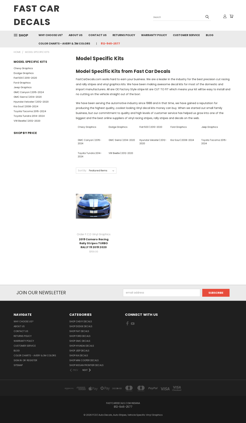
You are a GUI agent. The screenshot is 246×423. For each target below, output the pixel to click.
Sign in (18, 360)
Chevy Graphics (23, 68)
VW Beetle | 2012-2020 (27, 121)
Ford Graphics (22, 82)
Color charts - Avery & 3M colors (64, 43)
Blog (209, 35)
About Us (75, 35)
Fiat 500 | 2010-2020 (25, 78)
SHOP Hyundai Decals (81, 345)
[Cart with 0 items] (231, 16)
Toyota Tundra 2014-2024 (29, 116)
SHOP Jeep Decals (79, 350)
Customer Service (186, 35)
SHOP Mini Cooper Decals (84, 360)
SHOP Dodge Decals (80, 326)
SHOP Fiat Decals (79, 331)
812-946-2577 (110, 43)
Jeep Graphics (23, 87)
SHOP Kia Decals (78, 355)
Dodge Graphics (24, 73)
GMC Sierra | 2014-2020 (28, 97)
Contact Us (97, 35)
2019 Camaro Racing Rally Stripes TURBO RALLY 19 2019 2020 (94, 243)
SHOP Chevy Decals (80, 321)
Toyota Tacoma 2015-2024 (30, 111)
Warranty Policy (154, 35)
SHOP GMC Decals (79, 340)
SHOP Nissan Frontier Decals (86, 365)
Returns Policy (124, 35)
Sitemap (18, 365)
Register (32, 360)
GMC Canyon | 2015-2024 (29, 92)
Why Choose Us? (51, 35)
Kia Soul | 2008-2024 (26, 106)
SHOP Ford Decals (79, 336)
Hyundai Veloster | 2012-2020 (31, 102)
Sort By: (82, 170)
